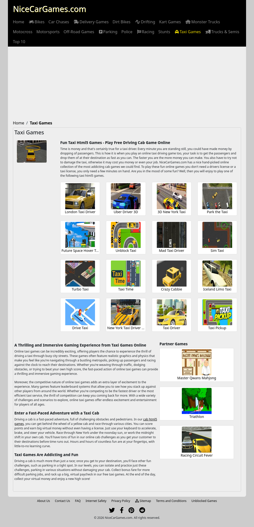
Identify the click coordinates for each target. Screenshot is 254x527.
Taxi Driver (171, 327)
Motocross (22, 31)
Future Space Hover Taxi (81, 250)
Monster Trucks (202, 22)
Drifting (144, 22)
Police (126, 31)
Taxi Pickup (217, 327)
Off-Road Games (79, 31)
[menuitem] (18, 22)
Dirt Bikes (121, 22)
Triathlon (197, 416)
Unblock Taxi (126, 250)
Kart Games (170, 22)
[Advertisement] (127, 83)
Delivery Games (90, 22)
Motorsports (48, 31)
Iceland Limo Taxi (217, 289)
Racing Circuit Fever (197, 455)
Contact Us (62, 501)
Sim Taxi (217, 250)
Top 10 (19, 41)
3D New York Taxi (172, 211)
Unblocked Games (204, 501)
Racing (145, 31)
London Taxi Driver (80, 211)
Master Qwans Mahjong (196, 378)
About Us (43, 501)
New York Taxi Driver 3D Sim (130, 327)
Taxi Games (187, 31)
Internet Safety (96, 501)
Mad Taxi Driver (171, 250)
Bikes (36, 22)
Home (18, 22)
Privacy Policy (120, 501)
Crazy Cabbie (171, 289)
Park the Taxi (217, 211)
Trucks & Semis (222, 31)
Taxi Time (126, 289)
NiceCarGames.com (49, 8)
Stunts (164, 31)
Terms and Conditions (171, 501)
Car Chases (58, 22)
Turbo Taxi (80, 289)
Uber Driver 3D (126, 211)
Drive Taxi (80, 327)
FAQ (78, 501)
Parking (108, 31)
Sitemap (143, 501)
